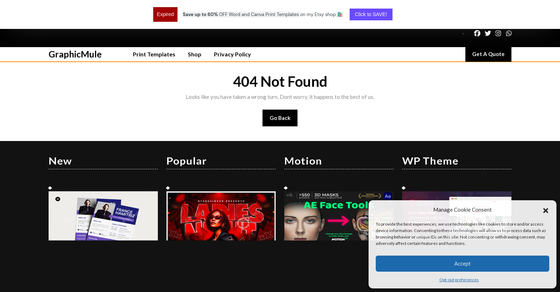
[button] (545, 209)
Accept (462, 263)
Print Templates (154, 28)
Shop (194, 28)
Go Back (284, 94)
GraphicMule (75, 27)
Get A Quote (491, 30)
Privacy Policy (232, 28)
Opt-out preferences (459, 279)
